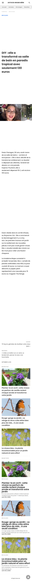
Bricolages (19, 7)
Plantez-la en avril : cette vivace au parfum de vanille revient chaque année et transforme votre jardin (15, 391)
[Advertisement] (16, 33)
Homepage (4, 11)
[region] (16, 87)
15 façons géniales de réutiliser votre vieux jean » (16, 345)
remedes (11, 7)
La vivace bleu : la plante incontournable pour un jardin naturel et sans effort (15, 450)
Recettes (26, 7)
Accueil (4, 7)
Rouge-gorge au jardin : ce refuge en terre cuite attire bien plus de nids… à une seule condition (15, 421)
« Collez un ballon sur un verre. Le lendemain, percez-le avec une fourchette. (13, 355)
